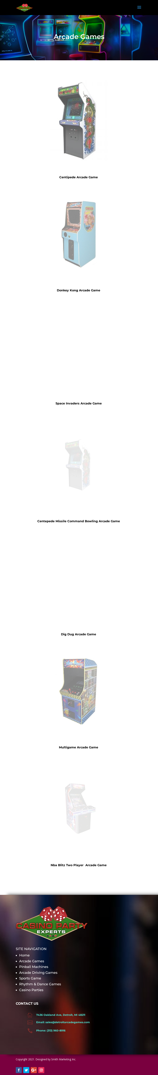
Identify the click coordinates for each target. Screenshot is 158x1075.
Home (24, 955)
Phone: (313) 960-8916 (50, 1030)
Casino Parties (31, 990)
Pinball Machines (34, 967)
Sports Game (30, 978)
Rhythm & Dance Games (40, 984)
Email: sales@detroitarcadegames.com (63, 1022)
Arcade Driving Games (38, 973)
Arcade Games (32, 961)
